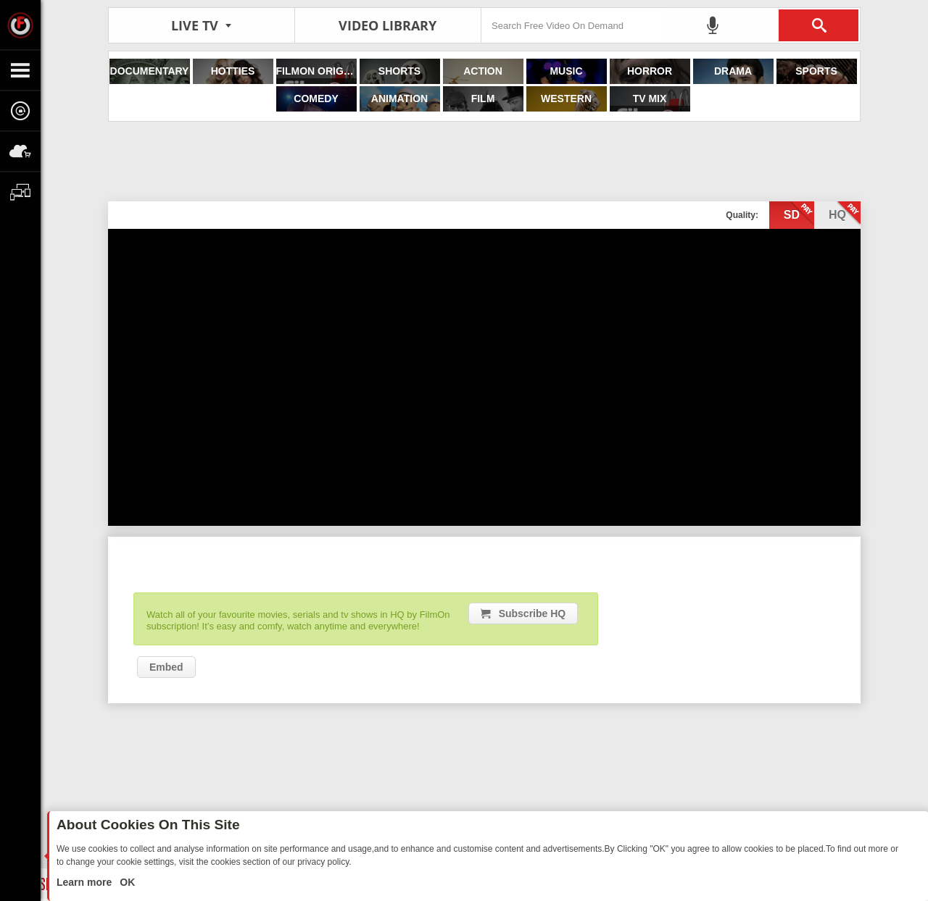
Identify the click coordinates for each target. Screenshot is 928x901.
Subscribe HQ (532, 613)
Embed (166, 667)
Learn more (86, 882)
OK (126, 882)
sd (799, 213)
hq (845, 213)
